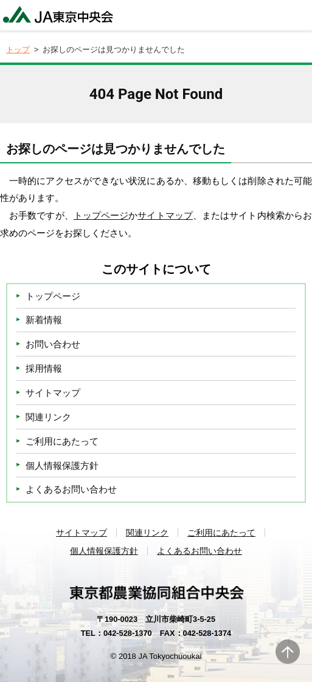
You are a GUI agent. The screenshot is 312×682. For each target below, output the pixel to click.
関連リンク (48, 417)
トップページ (101, 215)
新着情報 (44, 320)
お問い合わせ (53, 344)
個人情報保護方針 (62, 465)
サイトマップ (165, 215)
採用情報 (44, 368)
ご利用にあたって (62, 441)
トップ (18, 49)
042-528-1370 (127, 633)
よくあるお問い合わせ (71, 489)
